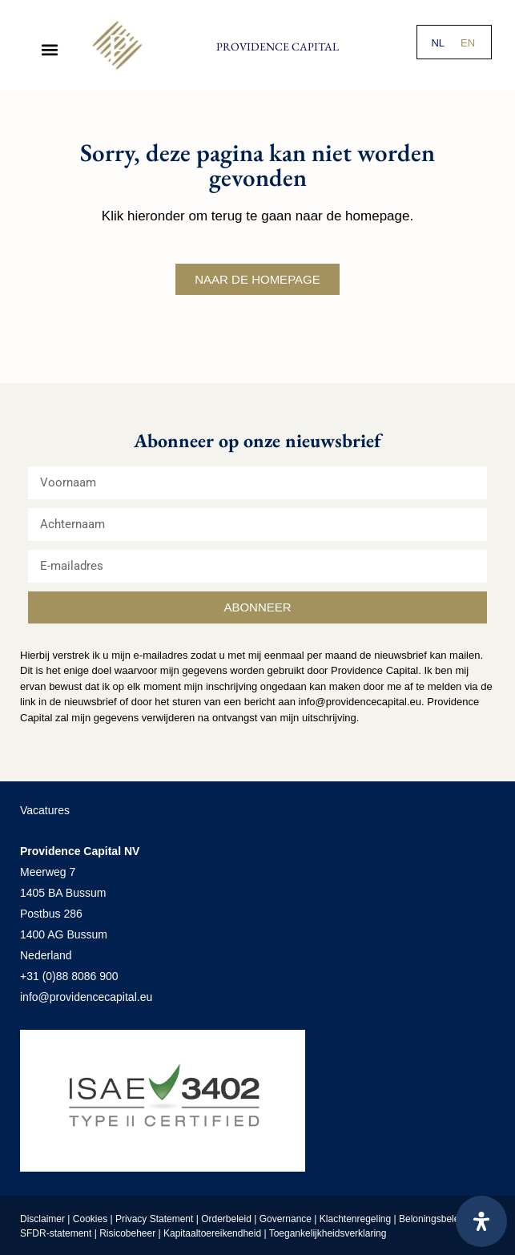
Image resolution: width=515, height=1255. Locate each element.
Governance (286, 1219)
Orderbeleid (226, 1219)
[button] (49, 49)
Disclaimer (42, 1219)
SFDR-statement (55, 1233)
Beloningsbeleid (434, 1219)
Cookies (90, 1219)
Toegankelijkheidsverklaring (328, 1233)
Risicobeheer (127, 1233)
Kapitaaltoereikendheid (212, 1233)
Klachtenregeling (355, 1219)
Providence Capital (277, 46)
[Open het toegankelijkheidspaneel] (481, 1221)
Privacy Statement (154, 1219)
